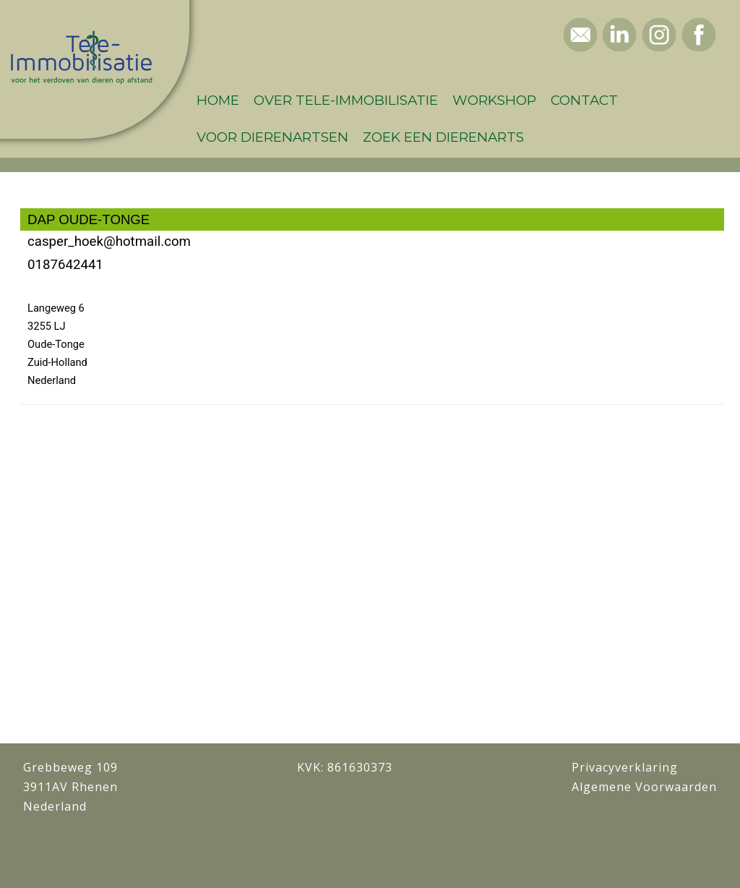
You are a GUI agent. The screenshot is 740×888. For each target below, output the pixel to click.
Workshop (494, 100)
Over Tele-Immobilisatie (346, 100)
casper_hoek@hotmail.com (109, 241)
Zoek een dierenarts (443, 137)
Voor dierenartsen (272, 137)
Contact (584, 100)
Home (218, 100)
